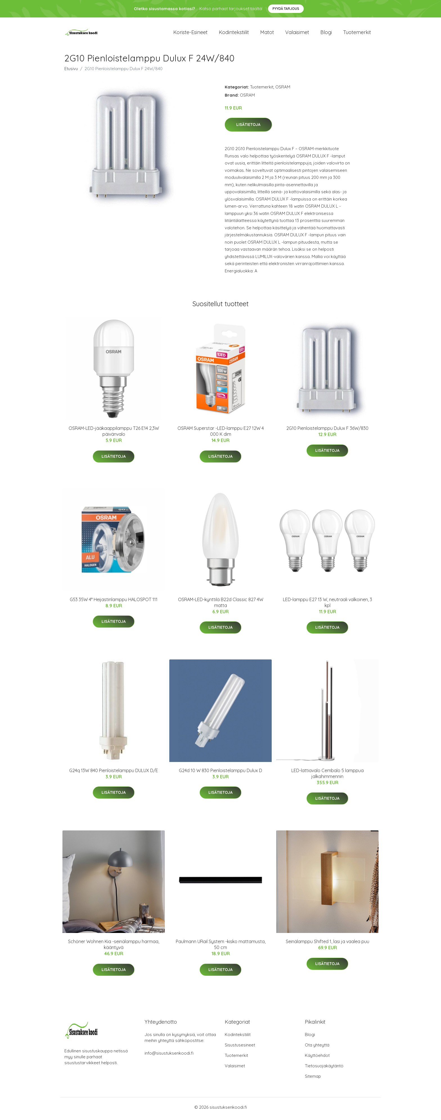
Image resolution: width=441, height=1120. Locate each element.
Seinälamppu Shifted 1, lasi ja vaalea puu (327, 944)
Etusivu (71, 71)
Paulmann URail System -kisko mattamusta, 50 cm (221, 947)
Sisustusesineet (240, 1048)
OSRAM (282, 89)
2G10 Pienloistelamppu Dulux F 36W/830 (327, 431)
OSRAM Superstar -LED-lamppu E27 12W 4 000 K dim (220, 434)
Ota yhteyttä (317, 1048)
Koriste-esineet (190, 33)
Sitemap (313, 1079)
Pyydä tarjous (286, 8)
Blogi (326, 33)
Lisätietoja (248, 127)
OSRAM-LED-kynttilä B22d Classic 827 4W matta (220, 605)
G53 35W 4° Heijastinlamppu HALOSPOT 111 (114, 602)
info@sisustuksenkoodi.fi (169, 1056)
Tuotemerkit (357, 33)
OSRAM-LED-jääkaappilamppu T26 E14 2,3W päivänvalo (114, 434)
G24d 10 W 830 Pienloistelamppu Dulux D (220, 773)
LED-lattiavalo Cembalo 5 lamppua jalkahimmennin (327, 776)
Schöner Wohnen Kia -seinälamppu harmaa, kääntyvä (113, 947)
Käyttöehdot (317, 1058)
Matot (267, 33)
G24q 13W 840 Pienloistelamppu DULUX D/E (113, 773)
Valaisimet (297, 33)
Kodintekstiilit (234, 33)
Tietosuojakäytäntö (324, 1069)
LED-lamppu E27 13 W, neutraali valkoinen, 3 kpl (327, 605)
